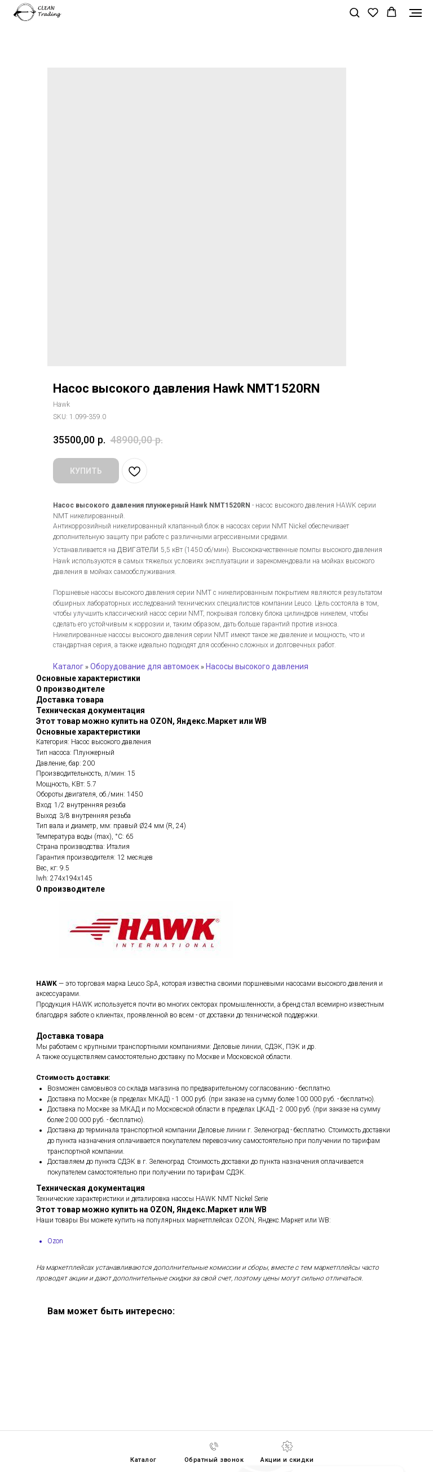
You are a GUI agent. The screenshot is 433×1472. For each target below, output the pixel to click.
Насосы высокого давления (257, 666)
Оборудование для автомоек (144, 666)
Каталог (68, 666)
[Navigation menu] (415, 13)
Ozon (55, 1241)
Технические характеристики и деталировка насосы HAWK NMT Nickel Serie (152, 1199)
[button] (354, 12)
